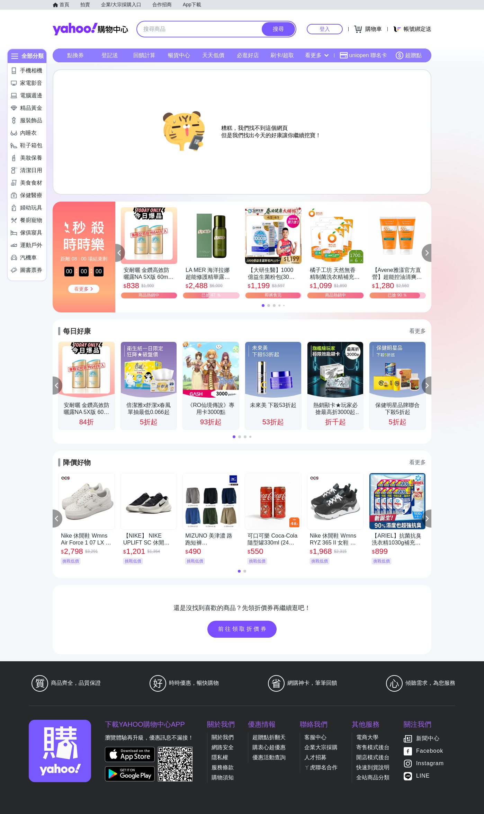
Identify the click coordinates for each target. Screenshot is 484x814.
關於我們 (223, 737)
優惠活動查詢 (269, 757)
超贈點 (408, 55)
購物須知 (223, 777)
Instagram (430, 763)
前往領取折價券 (243, 629)
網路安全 (223, 747)
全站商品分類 (372, 777)
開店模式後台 (372, 757)
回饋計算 (144, 55)
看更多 (317, 55)
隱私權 (220, 757)
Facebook (429, 751)
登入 (325, 29)
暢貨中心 (179, 55)
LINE (423, 776)
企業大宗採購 (321, 747)
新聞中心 (428, 738)
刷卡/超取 (282, 55)
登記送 (109, 55)
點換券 (75, 55)
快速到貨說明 (372, 767)
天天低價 (213, 55)
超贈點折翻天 (269, 737)
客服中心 (315, 737)
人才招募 (315, 757)
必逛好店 (248, 55)
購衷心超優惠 (269, 747)
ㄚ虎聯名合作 (321, 767)
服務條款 (223, 767)
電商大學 (367, 737)
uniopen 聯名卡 (363, 55)
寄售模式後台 (372, 747)
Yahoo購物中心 (90, 29)
